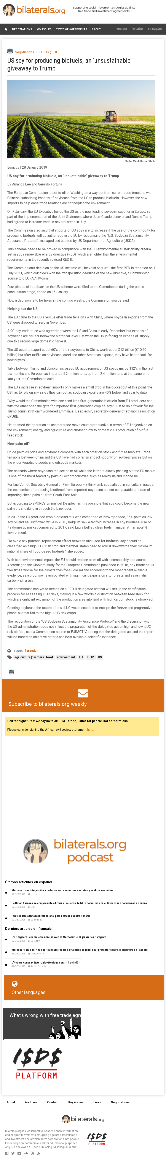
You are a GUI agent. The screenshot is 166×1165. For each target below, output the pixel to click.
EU (81, 657)
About (96, 29)
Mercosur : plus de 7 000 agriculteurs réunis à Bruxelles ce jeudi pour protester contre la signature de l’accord (80, 949)
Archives (31, 1102)
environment (66, 657)
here (90, 729)
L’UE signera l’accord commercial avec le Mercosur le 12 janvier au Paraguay (59, 937)
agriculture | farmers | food (34, 657)
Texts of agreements (71, 29)
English (121, 29)
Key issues (44, 29)
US (100, 657)
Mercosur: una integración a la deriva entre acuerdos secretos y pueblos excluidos (62, 890)
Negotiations (22, 29)
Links (97, 1102)
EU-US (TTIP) (49, 52)
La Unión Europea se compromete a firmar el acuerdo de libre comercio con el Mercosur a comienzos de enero (79, 903)
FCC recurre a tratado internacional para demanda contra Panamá (51, 915)
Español (137, 29)
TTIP (91, 657)
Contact (53, 1102)
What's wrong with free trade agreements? (55, 1015)
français (155, 29)
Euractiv (30, 650)
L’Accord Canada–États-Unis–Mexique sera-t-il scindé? (46, 962)
